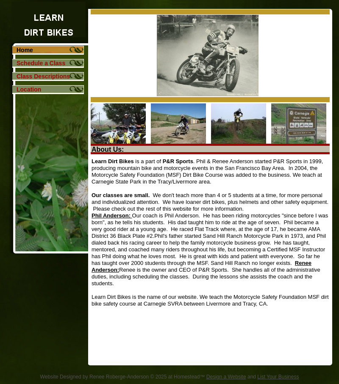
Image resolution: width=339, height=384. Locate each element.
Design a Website (226, 377)
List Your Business (278, 377)
